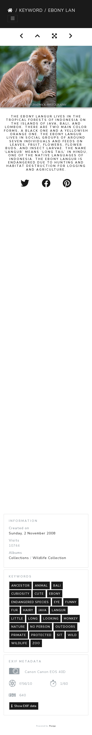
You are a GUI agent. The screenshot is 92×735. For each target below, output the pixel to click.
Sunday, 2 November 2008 (32, 533)
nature (18, 627)
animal (41, 586)
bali (57, 586)
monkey (71, 619)
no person (40, 627)
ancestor (20, 586)
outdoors (65, 627)
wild (72, 635)
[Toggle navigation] (13, 18)
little (17, 619)
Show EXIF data (23, 706)
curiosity (20, 594)
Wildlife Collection (49, 558)
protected (41, 635)
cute (39, 594)
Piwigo (52, 726)
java (43, 610)
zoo (36, 643)
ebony (54, 594)
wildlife (19, 643)
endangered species (30, 602)
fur (14, 610)
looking (51, 619)
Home (11, 10)
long (33, 619)
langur (59, 610)
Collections (19, 558)
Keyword (31, 10)
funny (71, 602)
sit (60, 635)
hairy (28, 610)
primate (18, 635)
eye (57, 602)
